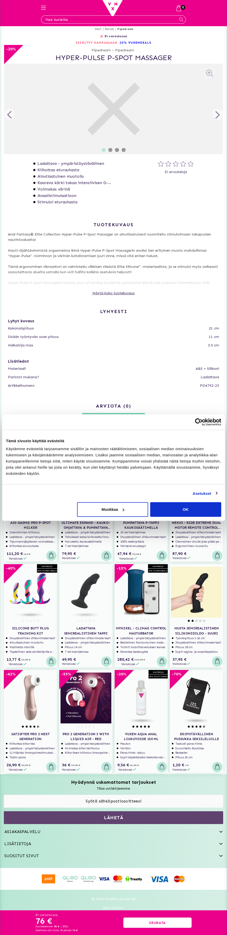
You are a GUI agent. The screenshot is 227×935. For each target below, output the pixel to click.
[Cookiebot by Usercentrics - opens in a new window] (198, 422)
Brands (109, 29)
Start (98, 29)
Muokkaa (113, 509)
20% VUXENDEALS (135, 42)
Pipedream (125, 29)
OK (186, 509)
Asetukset (202, 493)
